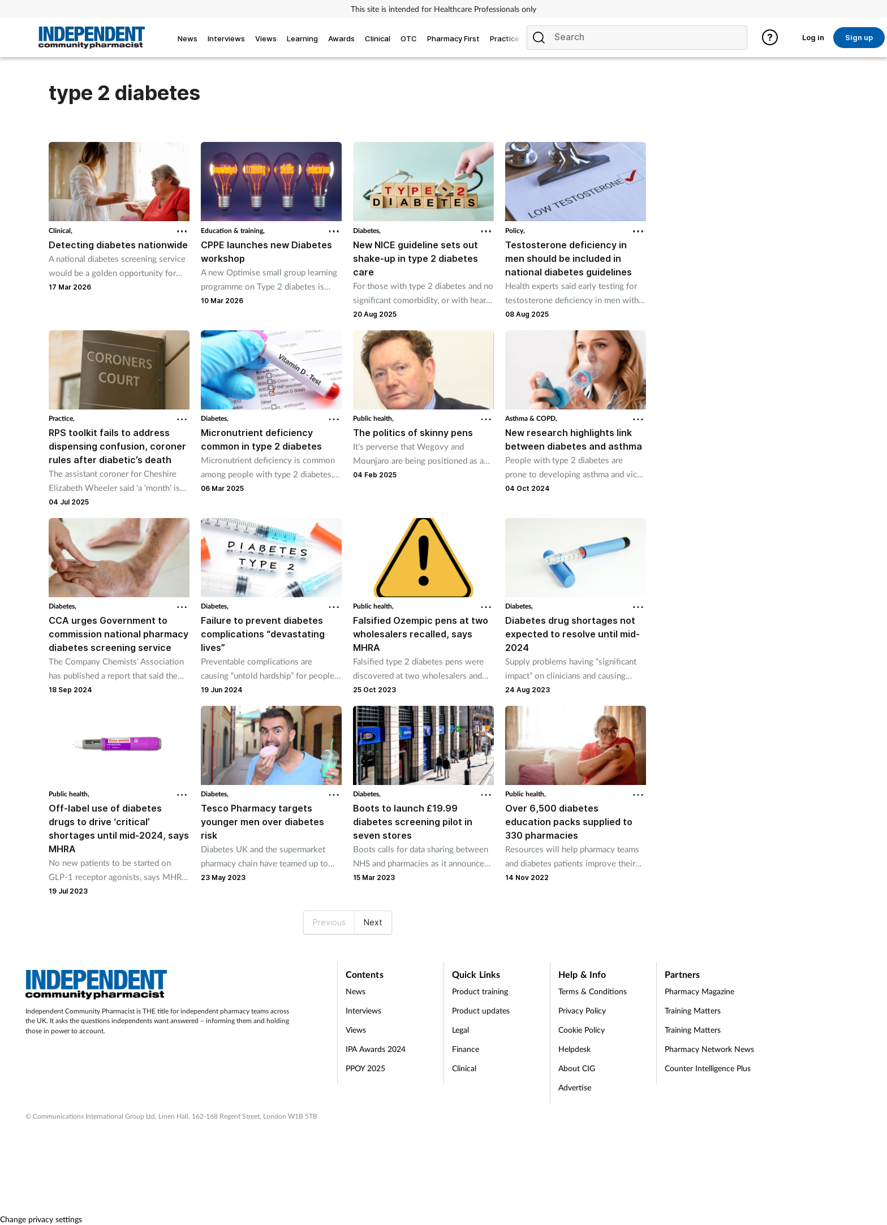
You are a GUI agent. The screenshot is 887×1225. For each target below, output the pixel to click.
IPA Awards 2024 (376, 1049)
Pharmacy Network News (709, 1049)
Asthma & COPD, (531, 418)
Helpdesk (574, 1049)
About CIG (576, 1068)
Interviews (363, 1010)
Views (356, 1029)
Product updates (481, 1010)
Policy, (515, 230)
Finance (465, 1049)
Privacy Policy (582, 1010)
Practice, (62, 418)
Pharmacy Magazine (699, 991)
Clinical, (60, 230)
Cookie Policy (581, 1029)
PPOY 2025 (365, 1068)
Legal (460, 1029)
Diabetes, (367, 230)
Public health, (373, 418)
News (355, 991)
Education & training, (233, 230)
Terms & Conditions (592, 991)
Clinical (464, 1068)
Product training (480, 991)
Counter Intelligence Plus (708, 1068)
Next (373, 922)
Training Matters (693, 1010)
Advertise (574, 1087)
